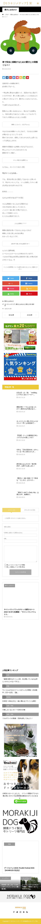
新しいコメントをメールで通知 (16, 565)
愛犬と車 (28, 304)
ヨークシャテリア (9, 304)
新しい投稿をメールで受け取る (16, 567)
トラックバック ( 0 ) (29, 510)
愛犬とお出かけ (10, 10)
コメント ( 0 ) (11, 510)
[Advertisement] (20, 644)
